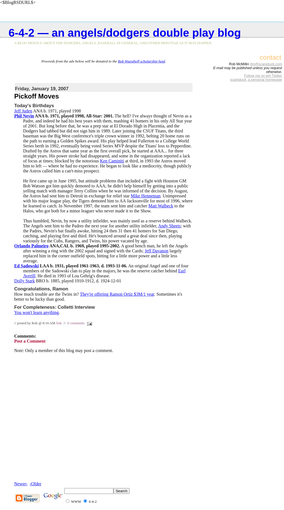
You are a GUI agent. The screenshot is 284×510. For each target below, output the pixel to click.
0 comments (76, 323)
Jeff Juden (23, 111)
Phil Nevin (24, 116)
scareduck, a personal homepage (256, 80)
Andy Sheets (169, 225)
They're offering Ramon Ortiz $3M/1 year (117, 294)
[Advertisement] (104, 72)
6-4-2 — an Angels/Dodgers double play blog (125, 33)
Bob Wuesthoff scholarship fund (141, 61)
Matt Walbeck (160, 206)
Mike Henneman (146, 196)
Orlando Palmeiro (31, 245)
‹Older (35, 483)
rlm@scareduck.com (266, 64)
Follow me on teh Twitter (263, 76)
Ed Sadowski (26, 265)
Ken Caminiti (112, 161)
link (59, 323)
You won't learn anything (36, 312)
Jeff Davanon (156, 250)
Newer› (20, 483)
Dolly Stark (24, 280)
